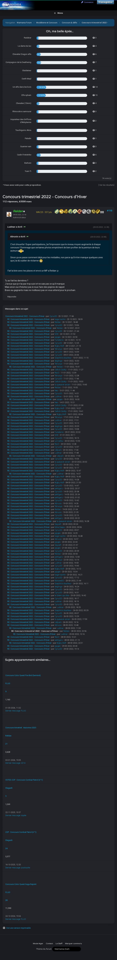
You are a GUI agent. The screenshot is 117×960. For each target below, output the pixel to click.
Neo (56, 390)
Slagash (8, 788)
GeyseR (58, 524)
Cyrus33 (53, 316)
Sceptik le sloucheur (63, 358)
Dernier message (12, 711)
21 (6, 744)
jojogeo (57, 337)
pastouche (25, 867)
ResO (57, 373)
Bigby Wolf (59, 346)
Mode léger (38, 943)
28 (6, 900)
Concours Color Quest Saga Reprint (20, 884)
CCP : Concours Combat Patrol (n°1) (20, 832)
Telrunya (58, 349)
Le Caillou (59, 441)
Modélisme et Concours (46, 22)
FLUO (7, 683)
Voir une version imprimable (18, 928)
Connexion (87, 2)
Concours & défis (69, 22)
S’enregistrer (105, 2)
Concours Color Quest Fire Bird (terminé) (23, 675)
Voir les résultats (106, 185)
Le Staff (59, 943)
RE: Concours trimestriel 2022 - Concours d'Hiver (28, 319)
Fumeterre (59, 340)
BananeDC (59, 580)
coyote (23, 815)
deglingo (58, 361)
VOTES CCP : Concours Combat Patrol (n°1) (24, 780)
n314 (23, 763)
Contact (49, 943)
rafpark (58, 450)
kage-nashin (60, 319)
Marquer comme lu (73, 943)
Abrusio (58, 503)
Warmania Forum (24, 22)
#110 (109, 210)
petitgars (59, 488)
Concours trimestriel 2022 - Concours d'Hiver (24, 316)
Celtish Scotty (60, 369)
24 (6, 848)
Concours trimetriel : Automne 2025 (20, 727)
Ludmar (58, 396)
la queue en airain (62, 384)
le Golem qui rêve (62, 595)
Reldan (58, 322)
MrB (56, 334)
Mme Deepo (60, 527)
